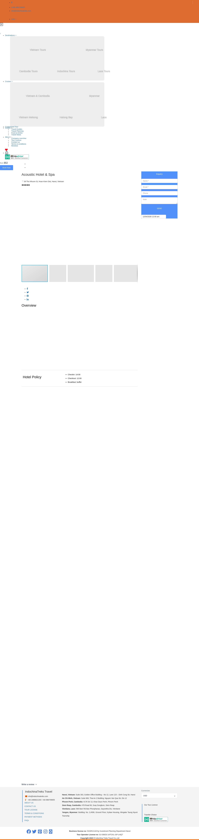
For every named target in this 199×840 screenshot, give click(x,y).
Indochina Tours (66, 71)
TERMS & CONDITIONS (34, 813)
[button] (135, 190)
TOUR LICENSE (31, 810)
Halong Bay (66, 117)
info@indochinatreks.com (21, 11)
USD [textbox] (145, 796)
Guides (8, 128)
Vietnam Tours (38, 49)
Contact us (15, 142)
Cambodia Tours (28, 71)
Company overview (18, 138)
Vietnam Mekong (28, 117)
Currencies (145, 791)
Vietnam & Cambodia (38, 96)
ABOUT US (29, 803)
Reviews (14, 146)
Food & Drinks (17, 133)
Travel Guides (16, 129)
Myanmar (94, 96)
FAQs (27, 820)
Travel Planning (17, 131)
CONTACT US (30, 806)
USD (14, 19)
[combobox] (159, 795)
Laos (103, 117)
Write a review (29, 784)
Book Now (7, 168)
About (7, 137)
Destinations (10, 35)
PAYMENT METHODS (33, 817)
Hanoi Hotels (32, 167)
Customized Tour (11, 127)
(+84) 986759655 (18, 7)
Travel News (16, 135)
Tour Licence (16, 140)
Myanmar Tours (94, 49)
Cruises (9, 81)
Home (29, 164)
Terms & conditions (18, 144)
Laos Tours (104, 71)
